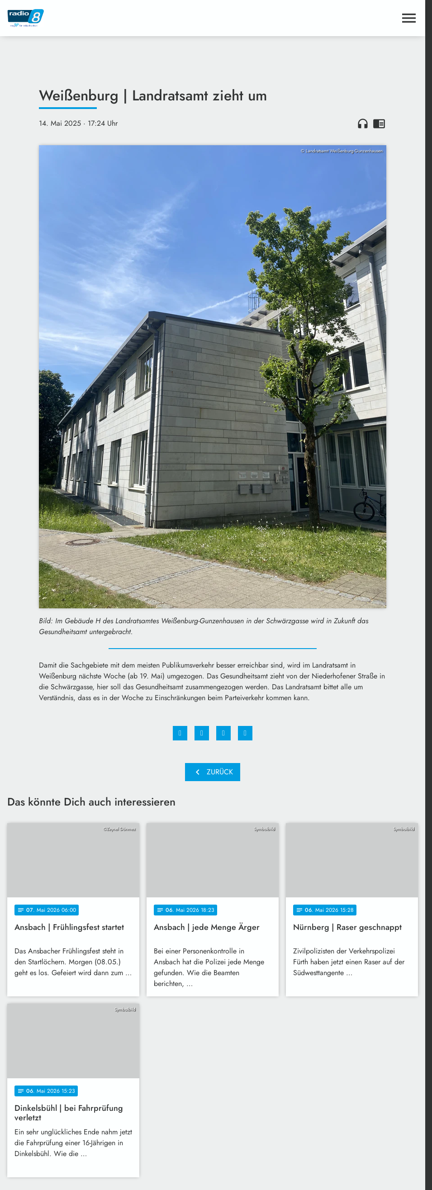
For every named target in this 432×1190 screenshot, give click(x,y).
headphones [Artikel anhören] (362, 123)
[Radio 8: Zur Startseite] (110, 18)
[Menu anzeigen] (409, 18)
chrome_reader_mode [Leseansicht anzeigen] (379, 123)
